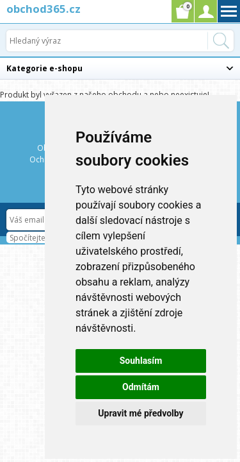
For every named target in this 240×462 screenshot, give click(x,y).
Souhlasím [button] (141, 360)
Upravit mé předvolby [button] (140, 413)
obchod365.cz (43, 8)
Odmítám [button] (140, 387)
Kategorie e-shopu (44, 68)
